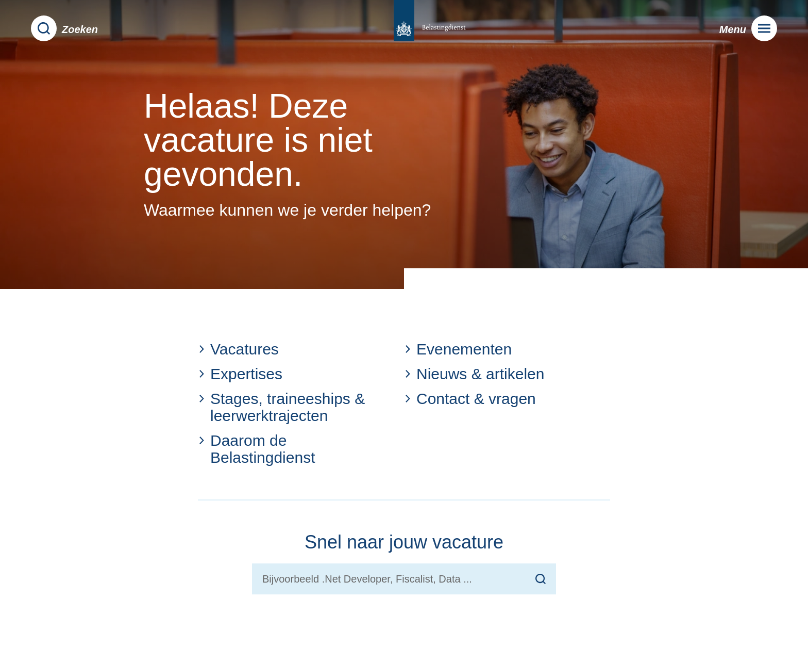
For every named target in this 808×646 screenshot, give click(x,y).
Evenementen (458, 349)
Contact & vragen (470, 398)
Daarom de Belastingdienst (256, 449)
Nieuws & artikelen (474, 373)
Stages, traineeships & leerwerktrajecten (281, 407)
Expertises (240, 373)
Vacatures (238, 349)
